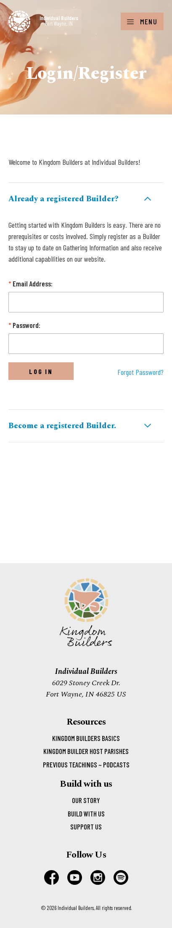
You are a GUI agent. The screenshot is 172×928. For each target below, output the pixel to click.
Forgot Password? (140, 372)
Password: (24, 325)
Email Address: (30, 283)
